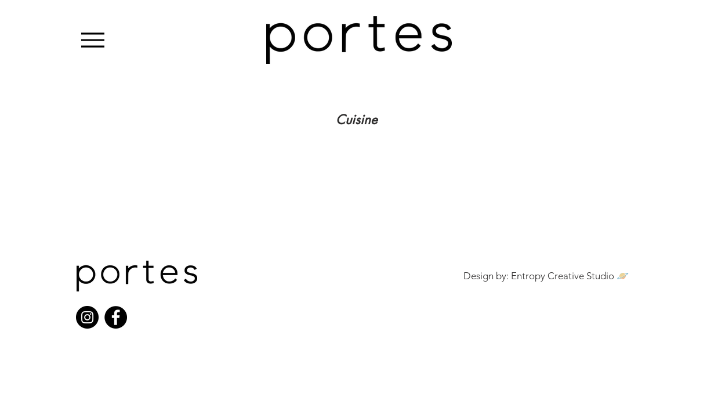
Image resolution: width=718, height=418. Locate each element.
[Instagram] (87, 317)
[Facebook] (115, 317)
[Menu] (92, 39)
